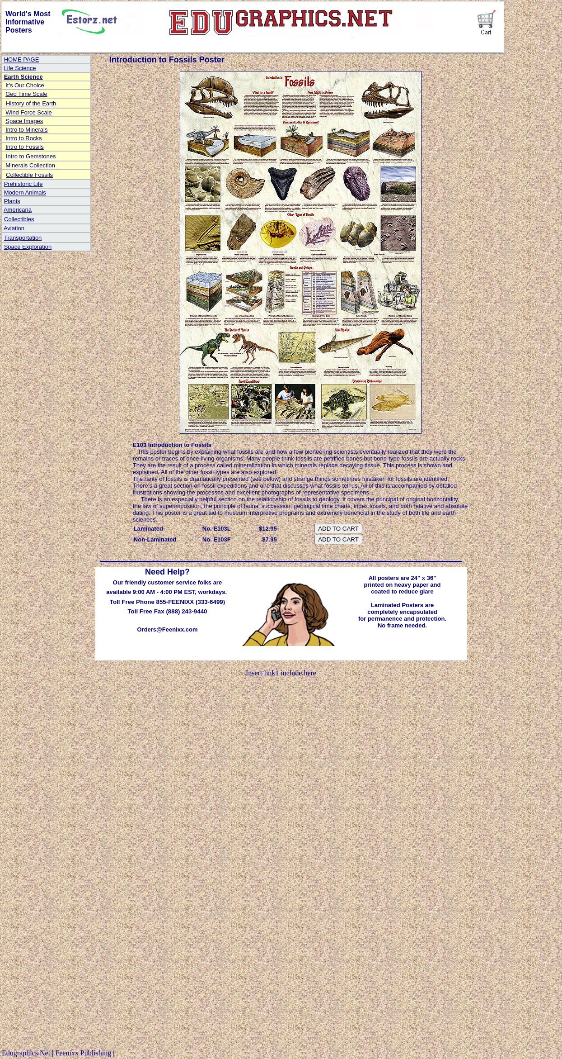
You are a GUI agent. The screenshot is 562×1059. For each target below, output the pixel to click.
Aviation (14, 228)
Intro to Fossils (24, 146)
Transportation (23, 237)
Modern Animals (25, 192)
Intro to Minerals (26, 129)
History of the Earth (31, 103)
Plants (12, 201)
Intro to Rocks (23, 138)
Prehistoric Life (23, 183)
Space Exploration (28, 246)
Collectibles (19, 219)
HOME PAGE (21, 59)
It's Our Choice (24, 85)
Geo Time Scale (26, 93)
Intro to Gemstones (31, 156)
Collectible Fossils (29, 174)
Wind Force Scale (28, 112)
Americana (18, 209)
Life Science (20, 68)
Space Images (24, 121)
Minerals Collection (30, 165)
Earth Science (23, 76)
